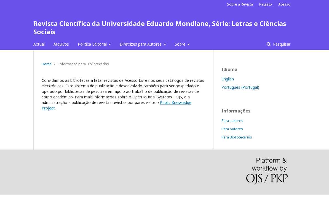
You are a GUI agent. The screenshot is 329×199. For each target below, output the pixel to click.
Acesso (284, 4)
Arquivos (61, 44)
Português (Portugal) (240, 87)
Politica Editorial (93, 44)
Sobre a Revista (240, 4)
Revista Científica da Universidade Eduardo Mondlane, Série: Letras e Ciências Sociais (159, 27)
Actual (39, 44)
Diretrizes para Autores (141, 44)
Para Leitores (232, 120)
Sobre (180, 44)
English (227, 79)
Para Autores (232, 128)
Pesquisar (281, 44)
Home (47, 63)
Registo (265, 4)
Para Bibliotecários (236, 137)
